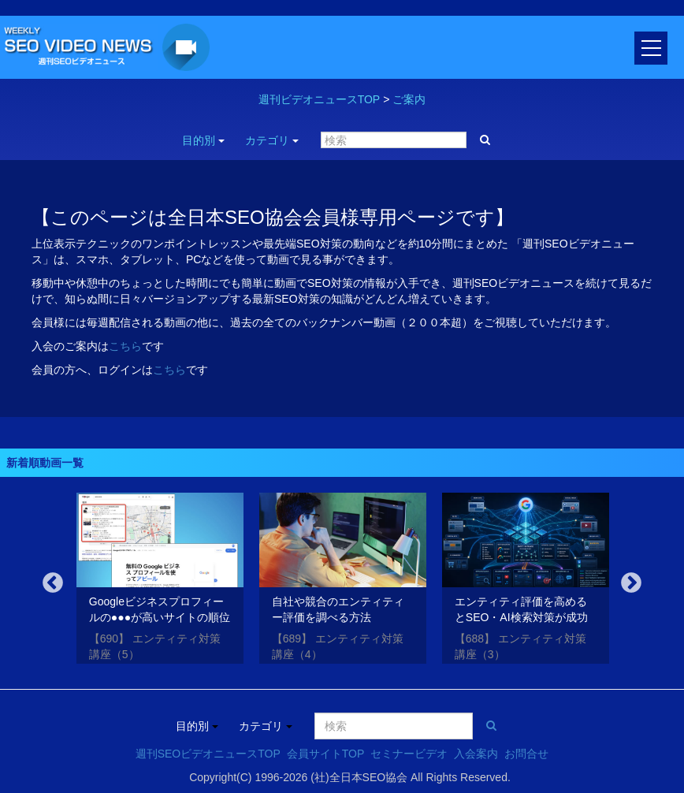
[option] (160, 581)
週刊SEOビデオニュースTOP (208, 753)
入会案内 (476, 753)
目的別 (203, 140)
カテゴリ (272, 140)
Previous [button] (53, 583)
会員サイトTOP (326, 753)
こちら (125, 346)
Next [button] (631, 583)
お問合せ (526, 753)
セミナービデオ (409, 753)
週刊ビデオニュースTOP (319, 99)
